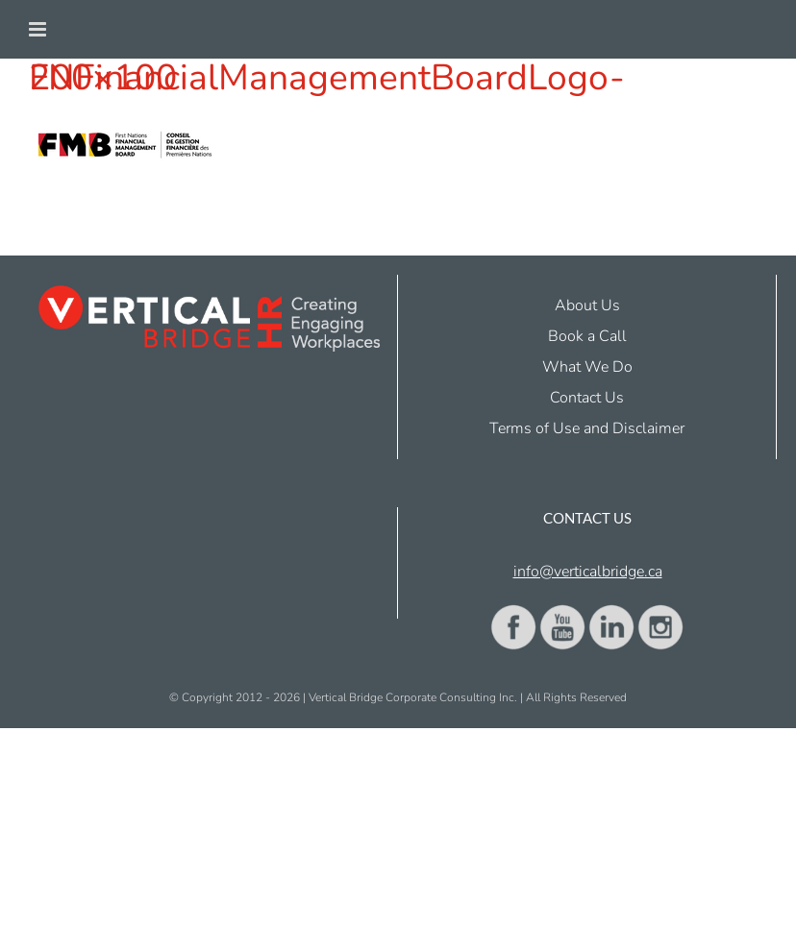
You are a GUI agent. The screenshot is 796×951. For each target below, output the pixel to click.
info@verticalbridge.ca (587, 571)
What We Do (587, 367)
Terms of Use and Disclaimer (586, 428)
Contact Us (587, 397)
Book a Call (587, 336)
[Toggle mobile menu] (39, 29)
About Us (587, 305)
